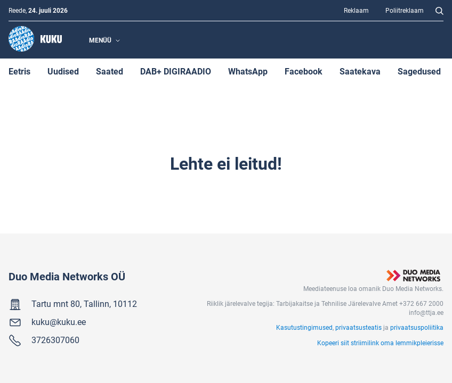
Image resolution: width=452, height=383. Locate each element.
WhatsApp (248, 71)
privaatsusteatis (358, 327)
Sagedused (419, 71)
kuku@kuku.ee (58, 321)
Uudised (63, 71)
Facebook (303, 71)
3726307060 (55, 339)
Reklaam (356, 10)
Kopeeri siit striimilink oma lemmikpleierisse (380, 342)
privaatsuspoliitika (416, 327)
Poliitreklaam (404, 10)
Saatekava (360, 71)
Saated (109, 71)
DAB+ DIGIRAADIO (175, 71)
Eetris (19, 71)
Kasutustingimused (304, 327)
